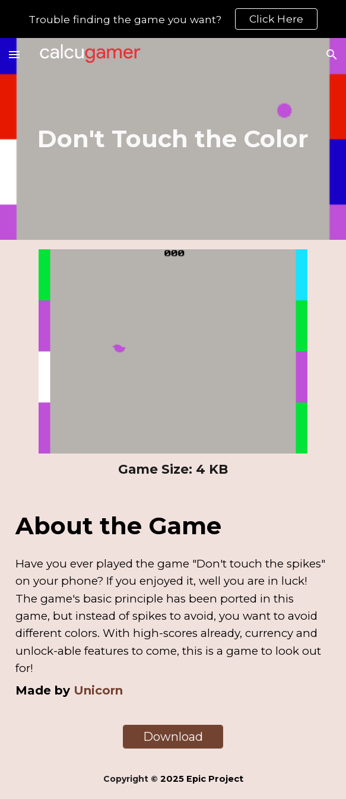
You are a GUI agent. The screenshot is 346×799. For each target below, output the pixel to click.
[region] (173, 19)
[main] (173, 139)
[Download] (172, 737)
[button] (14, 54)
